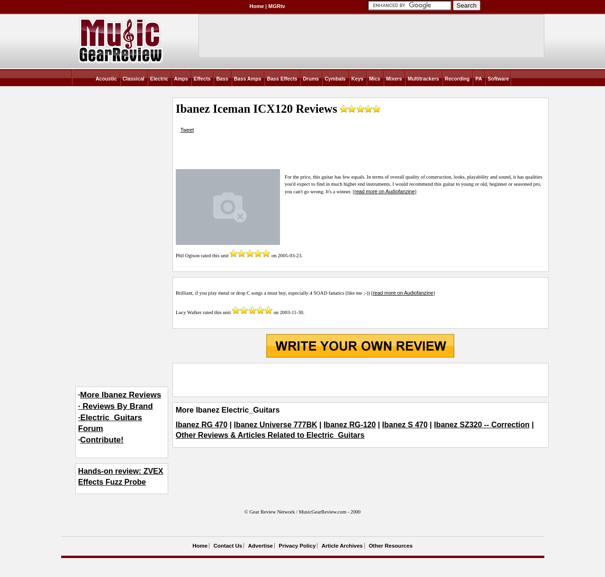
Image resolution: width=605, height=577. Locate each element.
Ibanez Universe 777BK (275, 425)
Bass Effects (282, 78)
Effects (202, 78)
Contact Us (227, 546)
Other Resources (391, 546)
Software (498, 78)
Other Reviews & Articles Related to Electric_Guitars (270, 435)
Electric (159, 78)
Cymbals (335, 78)
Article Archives (342, 546)
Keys (357, 78)
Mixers (394, 78)
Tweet (187, 130)
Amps (181, 78)
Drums (311, 78)
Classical (133, 78)
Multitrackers (423, 78)
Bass (222, 78)
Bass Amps (248, 78)
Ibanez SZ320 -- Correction (482, 425)
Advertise (260, 546)
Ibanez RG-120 (350, 425)
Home (257, 6)
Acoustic (106, 78)
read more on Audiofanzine (384, 191)
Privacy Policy (297, 546)
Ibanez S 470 (405, 425)
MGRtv (276, 6)
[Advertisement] (360, 380)
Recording (457, 78)
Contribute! (102, 439)
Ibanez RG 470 (201, 425)
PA (478, 78)
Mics (374, 78)
